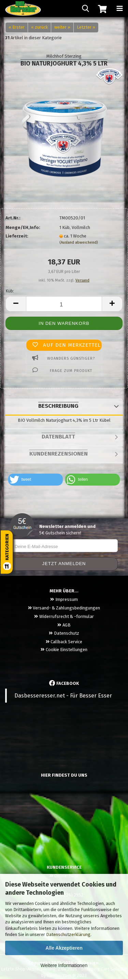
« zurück (39, 27)
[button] (35, 480)
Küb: (9, 290)
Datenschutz (64, 633)
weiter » (62, 27)
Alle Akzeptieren (63, 948)
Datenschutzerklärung (68, 934)
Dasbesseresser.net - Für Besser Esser (63, 695)
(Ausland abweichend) (78, 242)
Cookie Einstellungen (64, 649)
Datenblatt (58, 436)
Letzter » (86, 27)
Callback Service (64, 641)
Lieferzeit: (16, 236)
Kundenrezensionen (58, 453)
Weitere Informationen (64, 965)
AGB (63, 625)
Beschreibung (58, 405)
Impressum (63, 599)
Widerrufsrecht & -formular (64, 616)
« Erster (17, 27)
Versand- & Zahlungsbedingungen (64, 607)
